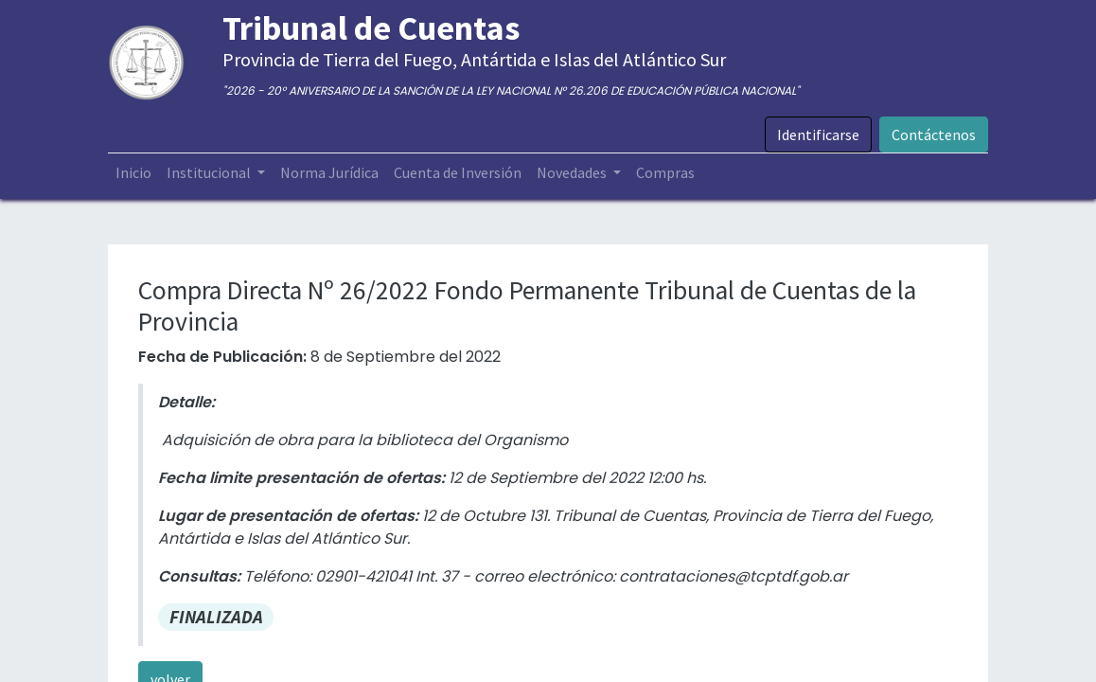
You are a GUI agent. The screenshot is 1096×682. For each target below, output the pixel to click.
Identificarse (818, 134)
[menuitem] (133, 172)
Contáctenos (934, 134)
